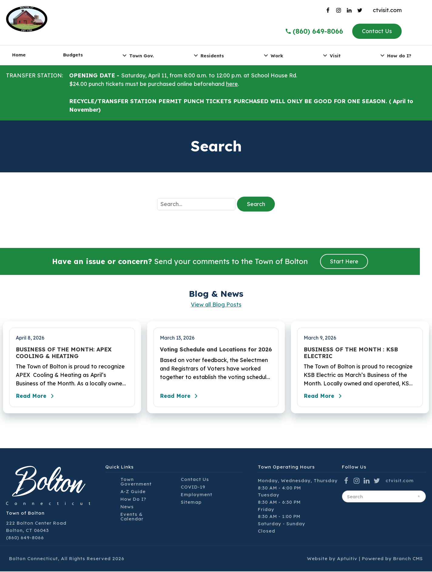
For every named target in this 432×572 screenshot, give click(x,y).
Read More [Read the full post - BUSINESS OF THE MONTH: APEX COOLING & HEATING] (36, 396)
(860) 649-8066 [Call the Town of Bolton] (314, 31)
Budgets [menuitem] (73, 55)
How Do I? (133, 499)
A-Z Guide (133, 492)
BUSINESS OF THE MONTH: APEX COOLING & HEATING (64, 352)
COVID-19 (193, 487)
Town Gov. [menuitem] (137, 55)
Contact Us (377, 31)
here (232, 83)
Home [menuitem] (19, 55)
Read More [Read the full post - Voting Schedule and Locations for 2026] (180, 396)
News (127, 507)
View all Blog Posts (216, 304)
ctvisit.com (387, 10)
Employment (196, 495)
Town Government (136, 482)
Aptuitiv (347, 559)
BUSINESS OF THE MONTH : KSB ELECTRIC (351, 352)
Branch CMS (408, 559)
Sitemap (191, 502)
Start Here (344, 261)
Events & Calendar (131, 517)
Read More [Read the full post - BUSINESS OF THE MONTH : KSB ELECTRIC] (324, 396)
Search (256, 204)
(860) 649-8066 (25, 538)
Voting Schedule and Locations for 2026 (216, 349)
